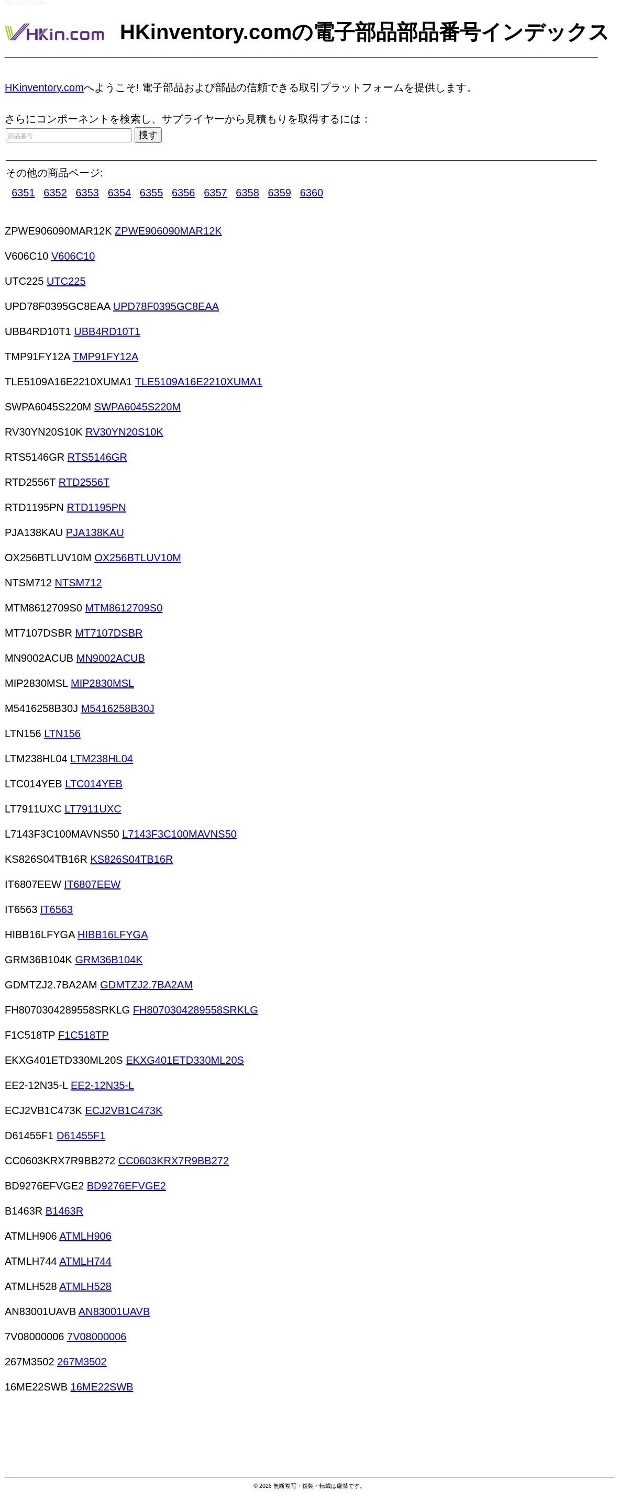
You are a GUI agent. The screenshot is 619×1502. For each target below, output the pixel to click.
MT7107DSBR (109, 633)
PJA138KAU (95, 532)
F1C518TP (83, 1035)
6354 (119, 192)
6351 (23, 192)
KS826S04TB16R (131, 859)
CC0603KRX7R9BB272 (173, 1160)
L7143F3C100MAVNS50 (179, 834)
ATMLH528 (85, 1286)
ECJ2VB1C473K (123, 1110)
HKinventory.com (44, 87)
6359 (280, 192)
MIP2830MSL (102, 683)
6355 (151, 192)
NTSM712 (78, 582)
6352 (55, 192)
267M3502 (82, 1361)
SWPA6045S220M (137, 407)
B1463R (64, 1211)
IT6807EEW (92, 884)
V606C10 (73, 256)
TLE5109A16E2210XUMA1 (199, 381)
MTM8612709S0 (123, 608)
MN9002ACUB (110, 658)
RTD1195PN (96, 507)
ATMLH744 (85, 1261)
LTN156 (62, 733)
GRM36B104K (109, 959)
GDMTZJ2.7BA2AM (146, 985)
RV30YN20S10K (124, 432)
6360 (312, 192)
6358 (247, 192)
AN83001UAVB (114, 1311)
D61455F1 (81, 1135)
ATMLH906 (85, 1236)
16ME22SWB (102, 1387)
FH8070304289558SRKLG (195, 1010)
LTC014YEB (94, 783)
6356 (183, 192)
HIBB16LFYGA (113, 934)
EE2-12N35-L (102, 1085)
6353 (87, 192)
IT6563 (56, 909)
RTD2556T (84, 482)
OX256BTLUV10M (137, 557)
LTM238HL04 (101, 758)
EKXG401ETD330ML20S (185, 1060)
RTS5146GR (97, 457)
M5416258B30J (117, 708)
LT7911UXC (92, 809)
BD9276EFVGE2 (126, 1186)
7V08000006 (96, 1336)
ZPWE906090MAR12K (168, 231)
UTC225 (66, 281)
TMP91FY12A (106, 356)
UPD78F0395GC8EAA (166, 306)
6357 (215, 192)
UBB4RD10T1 (107, 331)
